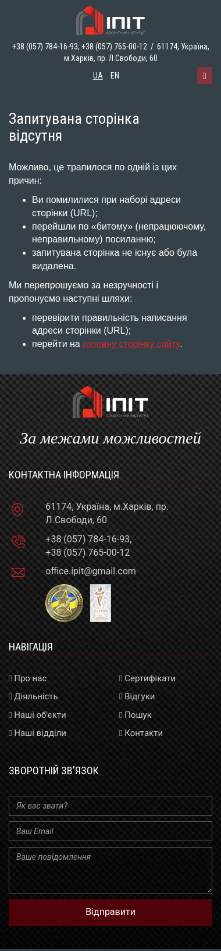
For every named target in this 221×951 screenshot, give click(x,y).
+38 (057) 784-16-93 (87, 539)
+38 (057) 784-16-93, (46, 46)
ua (98, 75)
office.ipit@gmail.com (90, 571)
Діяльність (33, 696)
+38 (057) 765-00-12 (114, 46)
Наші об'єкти (37, 715)
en (114, 75)
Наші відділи (37, 733)
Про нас (28, 678)
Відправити (110, 911)
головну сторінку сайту (131, 344)
